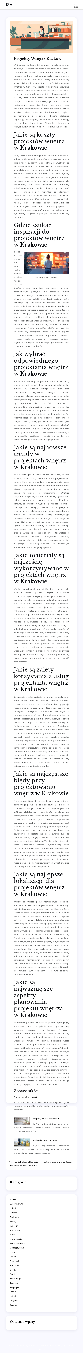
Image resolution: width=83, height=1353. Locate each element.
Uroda (13, 1291)
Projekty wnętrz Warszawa (46, 1118)
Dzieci (13, 1208)
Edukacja (14, 1217)
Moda (12, 1234)
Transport (15, 1283)
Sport (12, 1274)
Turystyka (15, 1287)
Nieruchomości (17, 1243)
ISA (9, 5)
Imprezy (14, 1226)
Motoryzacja (16, 1239)
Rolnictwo (14, 1265)
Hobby (13, 1221)
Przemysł (14, 1261)
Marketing (15, 1230)
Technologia (16, 1278)
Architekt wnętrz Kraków (45, 1140)
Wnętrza (14, 1300)
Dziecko (14, 1212)
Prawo (13, 1256)
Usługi (13, 1296)
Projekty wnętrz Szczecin (26, 1097)
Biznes (13, 1199)
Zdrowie (14, 1305)
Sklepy (13, 1270)
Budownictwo (16, 1204)
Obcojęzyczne (17, 1248)
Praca (13, 1252)
